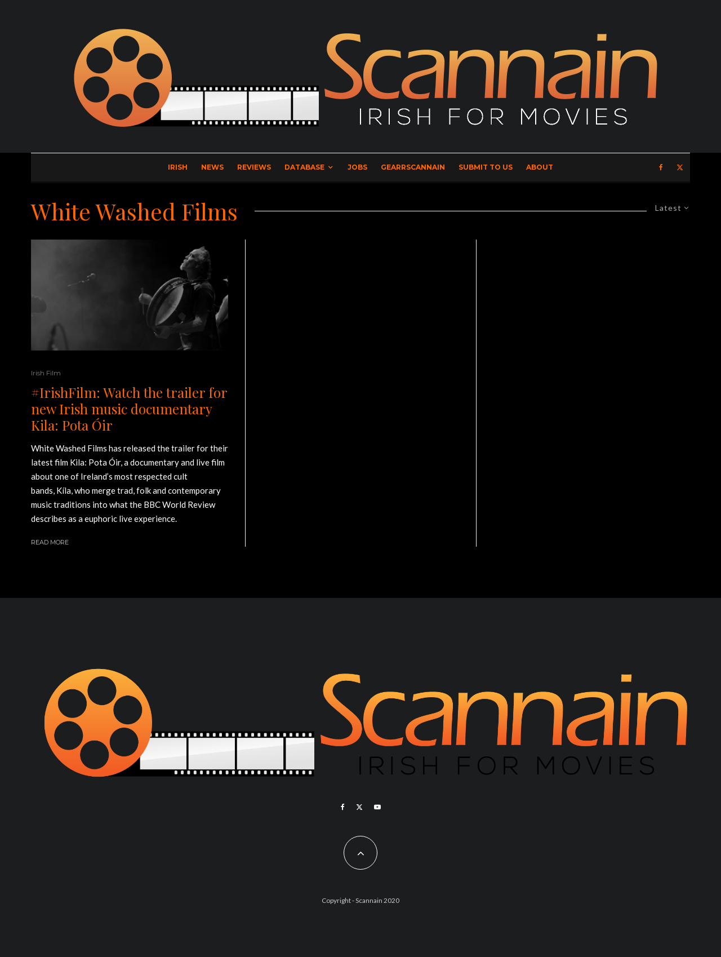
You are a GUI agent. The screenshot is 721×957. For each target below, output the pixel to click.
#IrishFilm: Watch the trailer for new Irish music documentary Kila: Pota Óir (129, 408)
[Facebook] (661, 167)
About (539, 167)
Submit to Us (486, 167)
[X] (680, 167)
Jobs (357, 167)
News (212, 167)
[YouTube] (377, 807)
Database (304, 167)
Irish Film (46, 373)
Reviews (254, 167)
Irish (178, 167)
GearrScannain (413, 167)
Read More (50, 542)
